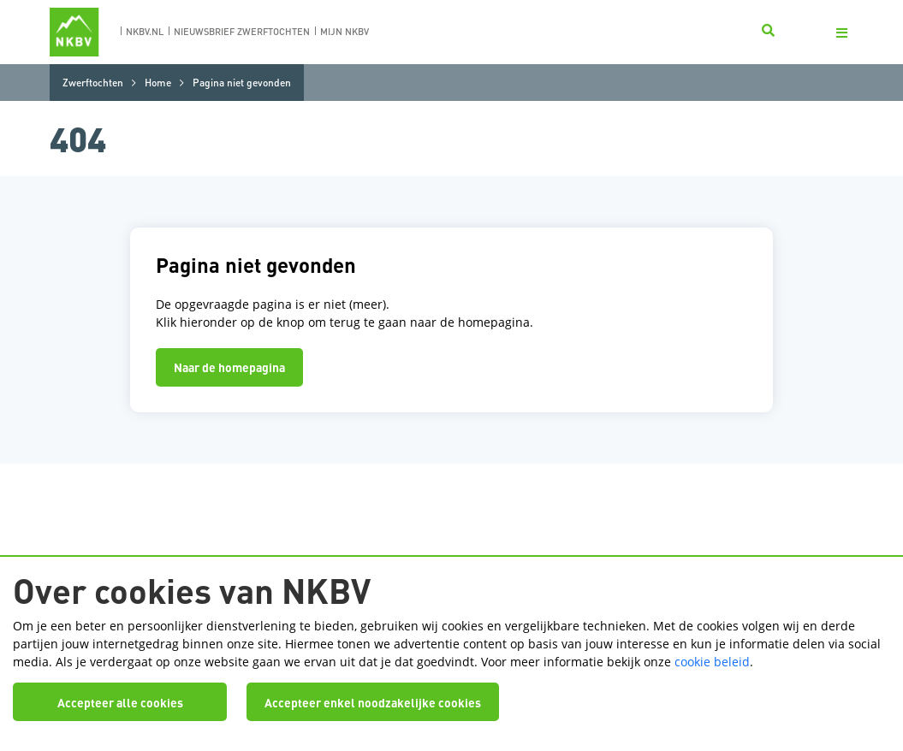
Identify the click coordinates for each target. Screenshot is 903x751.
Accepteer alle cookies (120, 702)
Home (158, 82)
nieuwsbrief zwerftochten (242, 32)
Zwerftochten (92, 82)
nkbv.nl (144, 32)
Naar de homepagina (229, 367)
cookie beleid (712, 661)
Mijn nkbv (344, 32)
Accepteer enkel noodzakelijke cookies (372, 702)
